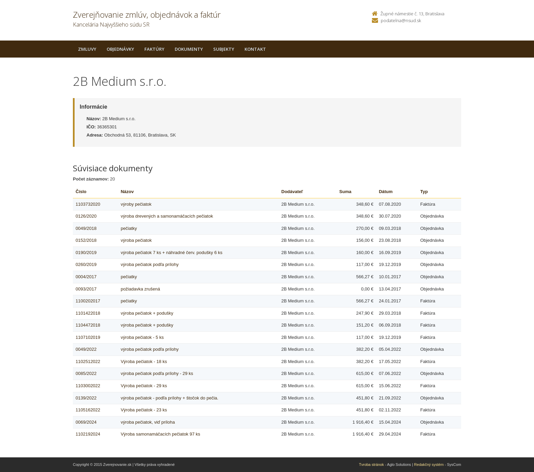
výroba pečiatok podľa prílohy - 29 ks (157, 373)
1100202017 (88, 300)
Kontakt (255, 49)
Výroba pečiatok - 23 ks (144, 409)
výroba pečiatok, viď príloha (148, 422)
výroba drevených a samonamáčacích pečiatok (167, 216)
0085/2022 (86, 373)
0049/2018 (86, 228)
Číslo (81, 191)
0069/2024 (86, 422)
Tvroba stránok (371, 464)
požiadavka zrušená (140, 289)
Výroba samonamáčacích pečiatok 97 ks (160, 434)
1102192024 (88, 434)
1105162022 (88, 409)
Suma (345, 191)
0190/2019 (86, 252)
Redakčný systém (429, 464)
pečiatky (129, 228)
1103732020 (88, 204)
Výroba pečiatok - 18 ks (144, 361)
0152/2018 (86, 240)
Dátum (385, 191)
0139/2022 (86, 397)
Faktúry (154, 49)
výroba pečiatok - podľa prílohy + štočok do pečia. (169, 397)
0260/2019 (86, 264)
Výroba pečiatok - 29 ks (144, 385)
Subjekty (223, 49)
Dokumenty (189, 49)
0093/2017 (86, 289)
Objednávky (120, 49)
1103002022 (88, 385)
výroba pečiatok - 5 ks (142, 337)
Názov (127, 191)
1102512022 (88, 361)
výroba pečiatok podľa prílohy (149, 264)
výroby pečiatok (136, 204)
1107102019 (88, 337)
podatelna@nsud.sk (401, 20)
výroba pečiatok (136, 240)
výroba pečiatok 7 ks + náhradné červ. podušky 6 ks (171, 252)
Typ (424, 191)
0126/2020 (86, 216)
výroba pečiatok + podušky (147, 313)
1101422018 (88, 313)
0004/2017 (86, 276)
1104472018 (88, 325)
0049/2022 (86, 349)
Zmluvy (87, 49)
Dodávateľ (292, 191)
